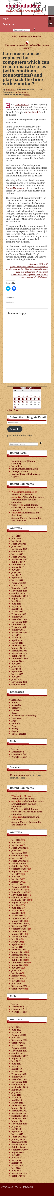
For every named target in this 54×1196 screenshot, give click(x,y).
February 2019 (19, 556)
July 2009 (16, 663)
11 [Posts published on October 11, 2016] (19, 399)
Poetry (15, 728)
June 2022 (16, 546)
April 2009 (17, 671)
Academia (17, 699)
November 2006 (19, 682)
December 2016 (19, 588)
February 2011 (19, 627)
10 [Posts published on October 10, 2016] (15, 399)
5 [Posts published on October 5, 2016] (23, 396)
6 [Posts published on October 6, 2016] (27, 396)
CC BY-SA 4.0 (7, 1187)
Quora (15, 731)
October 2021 (18, 551)
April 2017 (17, 577)
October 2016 (18, 593)
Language (16, 718)
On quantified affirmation (25, 468)
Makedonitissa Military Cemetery (23, 462)
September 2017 (20, 564)
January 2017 (18, 585)
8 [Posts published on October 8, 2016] (35, 396)
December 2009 (19, 650)
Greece (15, 713)
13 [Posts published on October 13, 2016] (27, 399)
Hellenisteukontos (19, 775)
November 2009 (19, 653)
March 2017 (17, 580)
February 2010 (19, 645)
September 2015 (20, 624)
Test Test (16, 504)
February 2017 (19, 583)
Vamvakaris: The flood (23, 494)
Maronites (17, 466)
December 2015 (19, 619)
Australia (16, 705)
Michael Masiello (33, 112)
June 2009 (16, 666)
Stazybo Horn (18, 518)
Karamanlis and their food (25, 514)
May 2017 (16, 575)
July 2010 (16, 635)
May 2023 (16, 541)
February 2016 (19, 614)
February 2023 (19, 543)
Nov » (17, 410)
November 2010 (19, 632)
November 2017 (19, 559)
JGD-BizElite (29, 1187)
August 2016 (18, 598)
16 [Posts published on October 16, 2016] (39, 399)
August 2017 (18, 567)
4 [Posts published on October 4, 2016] (19, 396)
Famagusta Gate (20, 471)
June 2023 (16, 538)
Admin (15, 702)
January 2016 (18, 616)
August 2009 (18, 661)
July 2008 (16, 676)
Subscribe (14, 429)
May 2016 (16, 606)
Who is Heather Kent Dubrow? (27, 36)
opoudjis (10, 89)
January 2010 (18, 648)
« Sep (10, 410)
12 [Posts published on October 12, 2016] (23, 399)
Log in (15, 749)
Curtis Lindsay (22, 104)
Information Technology (24, 715)
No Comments (21, 92)
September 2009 (20, 658)
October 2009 (18, 656)
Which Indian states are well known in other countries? (28, 500)
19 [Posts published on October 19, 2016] (23, 401)
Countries (16, 707)
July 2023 (16, 536)
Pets (14, 726)
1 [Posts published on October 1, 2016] (35, 393)
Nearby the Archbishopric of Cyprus (26, 475)
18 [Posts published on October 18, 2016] (19, 401)
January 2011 (18, 629)
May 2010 (16, 637)
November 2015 (19, 622)
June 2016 (16, 603)
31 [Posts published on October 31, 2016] (15, 407)
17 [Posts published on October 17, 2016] (15, 401)
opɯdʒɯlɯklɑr (23, 6)
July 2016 (16, 601)
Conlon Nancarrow (15, 188)
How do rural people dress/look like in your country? (27, 46)
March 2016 (17, 611)
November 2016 (19, 590)
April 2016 (17, 609)
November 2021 (19, 549)
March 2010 (17, 642)
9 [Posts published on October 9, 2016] (39, 396)
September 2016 (20, 596)
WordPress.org (19, 757)
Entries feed (18, 751)
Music (27, 94)
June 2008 (16, 679)
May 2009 (16, 669)
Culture (15, 710)
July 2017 (16, 569)
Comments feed (19, 754)
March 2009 (17, 674)
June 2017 (16, 572)
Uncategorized (19, 733)
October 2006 (18, 684)
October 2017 (18, 562)
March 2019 (17, 554)
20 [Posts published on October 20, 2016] (27, 401)
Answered (39, 264)
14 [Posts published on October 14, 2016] (31, 399)
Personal (16, 723)
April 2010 (17, 640)
